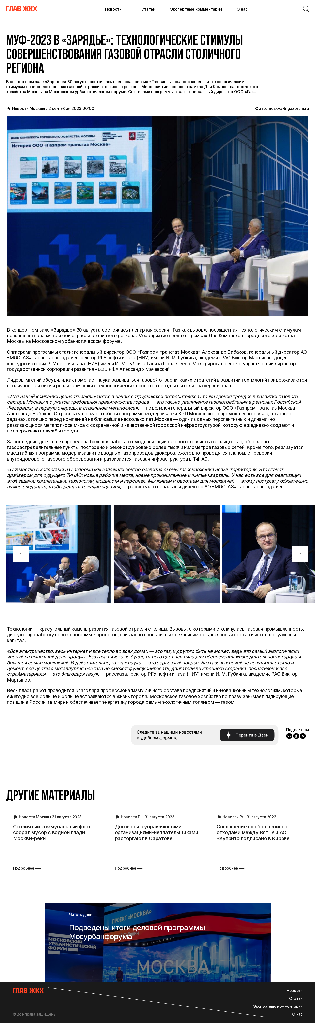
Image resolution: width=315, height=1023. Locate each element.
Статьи (148, 9)
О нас (242, 9)
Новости (113, 9)
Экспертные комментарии (196, 9)
